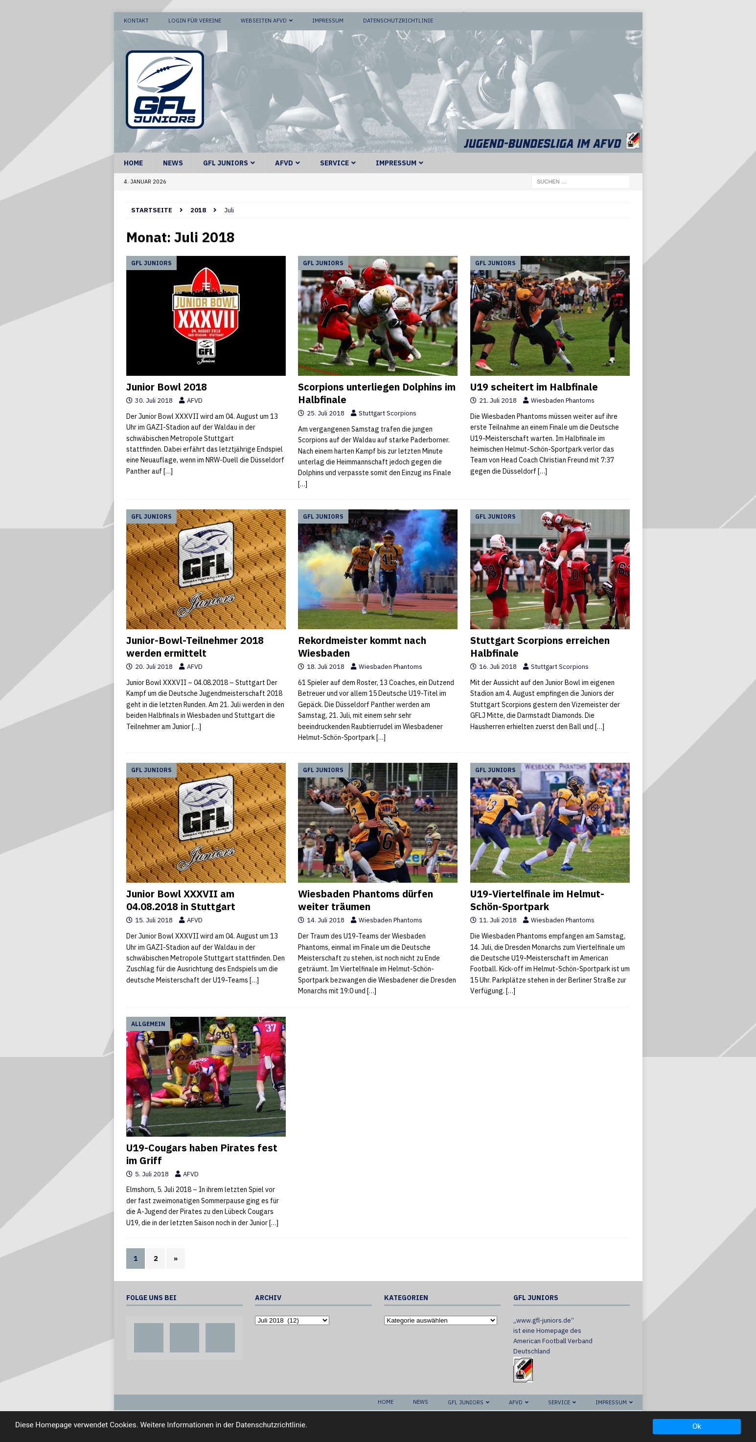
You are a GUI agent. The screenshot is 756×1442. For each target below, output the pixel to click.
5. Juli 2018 (152, 1173)
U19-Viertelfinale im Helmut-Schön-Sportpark (537, 900)
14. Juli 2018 (325, 920)
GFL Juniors (225, 162)
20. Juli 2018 (154, 666)
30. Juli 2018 (154, 400)
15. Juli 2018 (154, 920)
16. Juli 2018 (498, 666)
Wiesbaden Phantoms (563, 400)
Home (133, 162)
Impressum (328, 20)
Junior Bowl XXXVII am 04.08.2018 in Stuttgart (180, 900)
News (173, 162)
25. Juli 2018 (325, 413)
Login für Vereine (194, 20)
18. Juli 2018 (325, 666)
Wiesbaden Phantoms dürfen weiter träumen (365, 900)
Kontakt (136, 20)
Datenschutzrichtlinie (398, 20)
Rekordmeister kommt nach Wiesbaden (362, 646)
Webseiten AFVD (264, 20)
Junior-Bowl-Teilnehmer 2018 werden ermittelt (195, 646)
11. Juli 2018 (498, 920)
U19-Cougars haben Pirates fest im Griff (201, 1153)
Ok (696, 1426)
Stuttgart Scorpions (387, 413)
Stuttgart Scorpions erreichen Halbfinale (540, 646)
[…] (168, 470)
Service (334, 162)
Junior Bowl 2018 (166, 386)
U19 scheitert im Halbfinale (534, 386)
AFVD (284, 162)
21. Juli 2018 (498, 400)
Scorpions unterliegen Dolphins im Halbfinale (377, 393)
